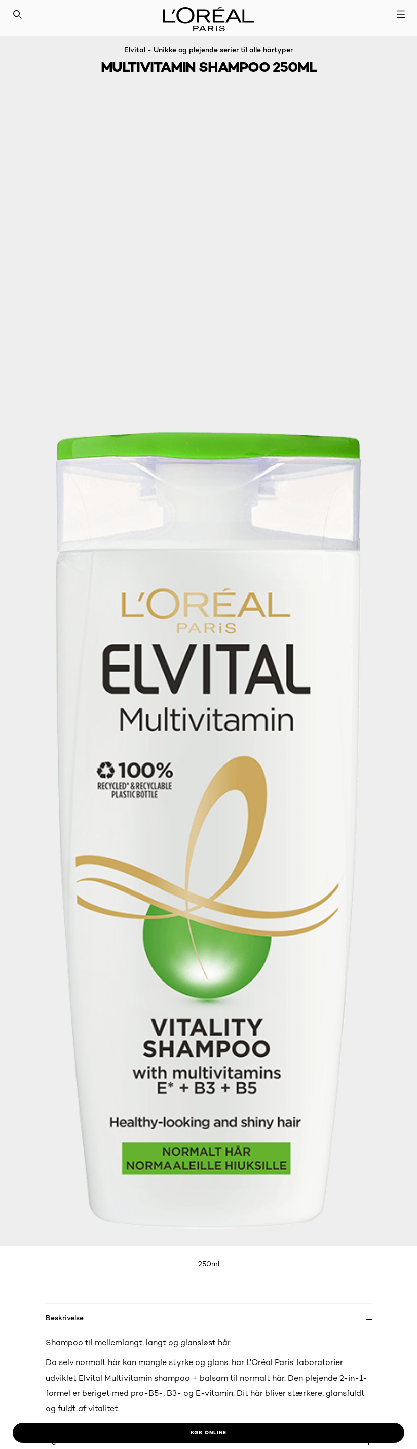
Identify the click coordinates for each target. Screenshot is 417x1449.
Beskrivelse (65, 1317)
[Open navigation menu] (400, 14)
